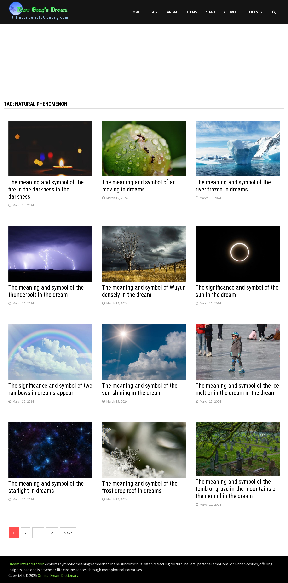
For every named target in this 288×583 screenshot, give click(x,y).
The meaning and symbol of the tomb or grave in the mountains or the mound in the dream (236, 488)
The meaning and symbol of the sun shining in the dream (139, 389)
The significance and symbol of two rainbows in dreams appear (50, 389)
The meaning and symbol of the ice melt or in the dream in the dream (237, 389)
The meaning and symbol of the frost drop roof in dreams (139, 487)
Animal (173, 12)
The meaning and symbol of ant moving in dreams (140, 186)
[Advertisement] (144, 57)
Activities (232, 12)
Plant (210, 12)
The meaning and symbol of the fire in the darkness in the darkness (46, 189)
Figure (153, 12)
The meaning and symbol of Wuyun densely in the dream (144, 291)
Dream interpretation (26, 563)
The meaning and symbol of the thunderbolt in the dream (46, 291)
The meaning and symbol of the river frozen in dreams (233, 186)
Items (192, 12)
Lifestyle (257, 12)
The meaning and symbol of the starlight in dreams (46, 487)
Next (67, 533)
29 (52, 533)
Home (135, 12)
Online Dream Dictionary (58, 575)
